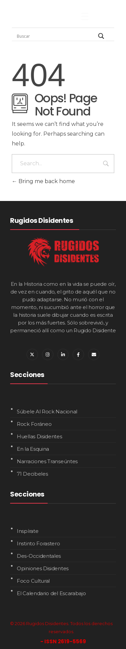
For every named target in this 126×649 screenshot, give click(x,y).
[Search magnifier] (101, 36)
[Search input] (56, 36)
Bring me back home (43, 181)
